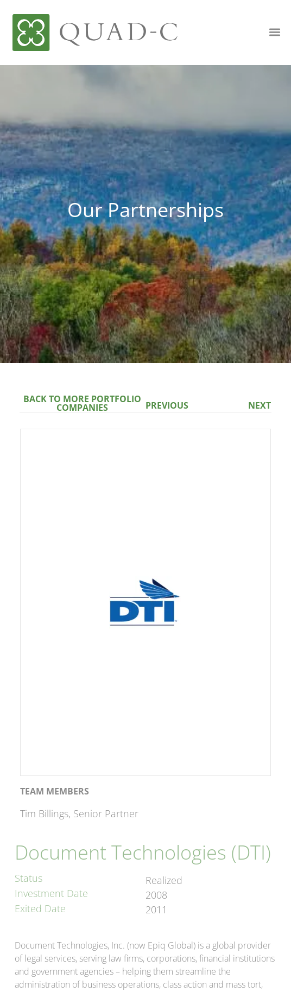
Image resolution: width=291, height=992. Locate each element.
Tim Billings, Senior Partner (79, 813)
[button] (275, 32)
